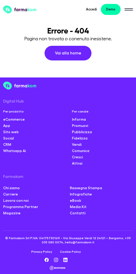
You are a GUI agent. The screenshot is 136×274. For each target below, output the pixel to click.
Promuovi (80, 125)
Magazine (12, 213)
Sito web (11, 132)
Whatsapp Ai (14, 151)
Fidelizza (80, 138)
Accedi (91, 9)
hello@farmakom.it (80, 242)
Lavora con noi (16, 200)
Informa (79, 119)
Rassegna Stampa (86, 188)
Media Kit (78, 207)
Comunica (80, 151)
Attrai (77, 163)
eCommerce (14, 119)
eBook (75, 200)
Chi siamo (11, 188)
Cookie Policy (70, 251)
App (6, 125)
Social (8, 138)
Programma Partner (20, 207)
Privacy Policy (41, 251)
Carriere (10, 194)
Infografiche (81, 194)
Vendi (77, 144)
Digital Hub (13, 101)
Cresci (77, 157)
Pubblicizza (82, 132)
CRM (7, 144)
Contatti (77, 213)
